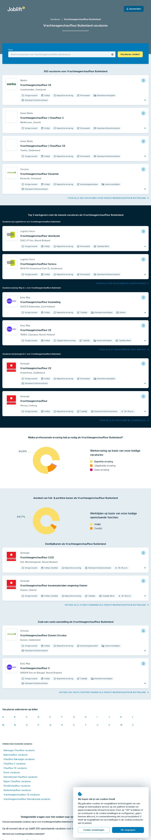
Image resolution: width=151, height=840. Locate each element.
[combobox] (61, 54)
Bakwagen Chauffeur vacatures (19, 750)
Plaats (10, 50)
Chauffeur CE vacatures (15, 768)
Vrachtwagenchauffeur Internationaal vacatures (27, 799)
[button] (112, 54)
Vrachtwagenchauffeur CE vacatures (22, 794)
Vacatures (55, 19)
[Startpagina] (16, 8)
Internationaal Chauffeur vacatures (20, 777)
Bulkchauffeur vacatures (16, 754)
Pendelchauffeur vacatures (17, 785)
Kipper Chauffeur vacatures (17, 781)
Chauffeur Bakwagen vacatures (19, 759)
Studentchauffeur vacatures (17, 790)
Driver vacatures (12, 772)
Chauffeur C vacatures (15, 763)
